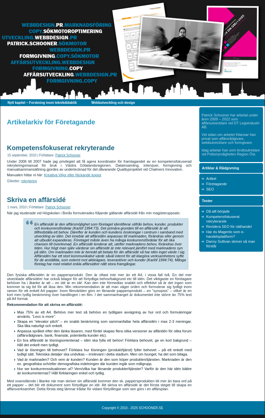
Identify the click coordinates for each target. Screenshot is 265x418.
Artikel (211, 179)
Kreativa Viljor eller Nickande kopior (72, 175)
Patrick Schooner (67, 155)
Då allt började (218, 211)
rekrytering (29, 181)
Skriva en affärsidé (36, 199)
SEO (210, 189)
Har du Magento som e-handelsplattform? (225, 234)
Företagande (216, 184)
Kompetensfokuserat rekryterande (61, 147)
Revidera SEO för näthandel (229, 227)
